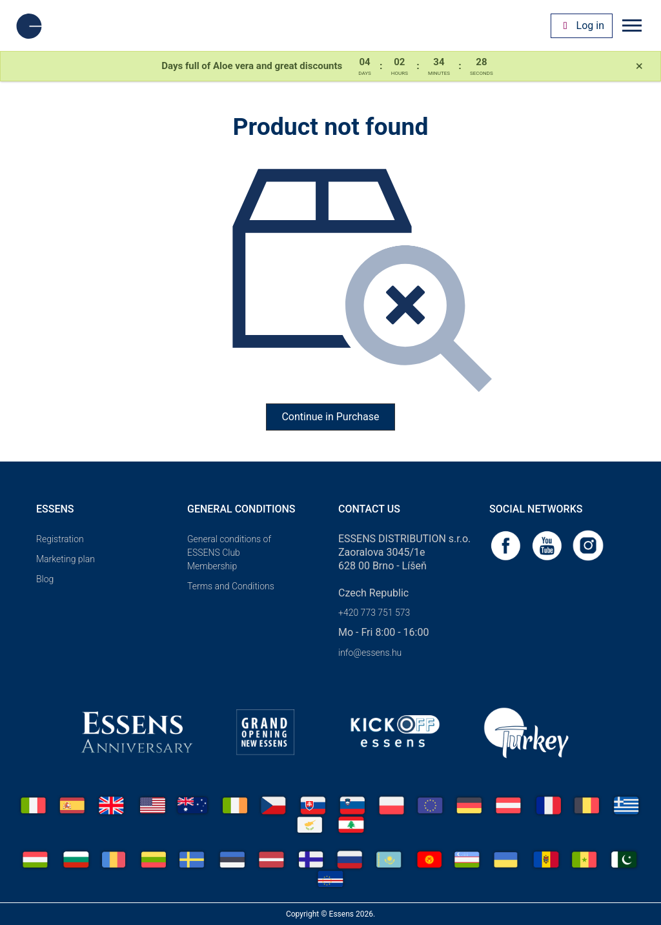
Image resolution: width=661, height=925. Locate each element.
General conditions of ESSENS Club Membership (229, 552)
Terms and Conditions (230, 586)
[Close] (639, 66)
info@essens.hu (370, 652)
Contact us (369, 509)
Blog (45, 579)
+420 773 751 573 (374, 612)
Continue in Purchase (330, 417)
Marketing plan (65, 559)
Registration (60, 539)
